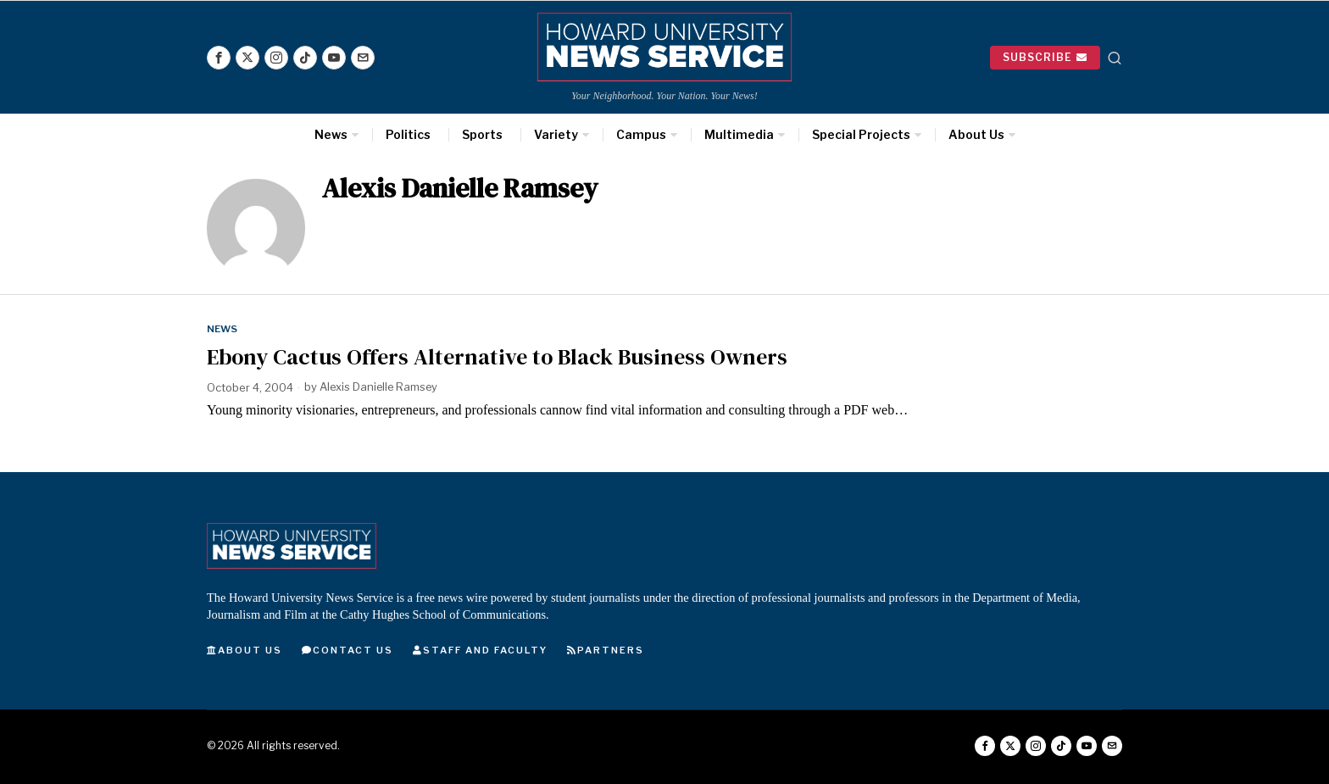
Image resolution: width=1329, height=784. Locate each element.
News (222, 329)
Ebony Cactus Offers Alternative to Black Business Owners (497, 357)
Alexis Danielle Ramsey (380, 387)
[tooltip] (219, 58)
